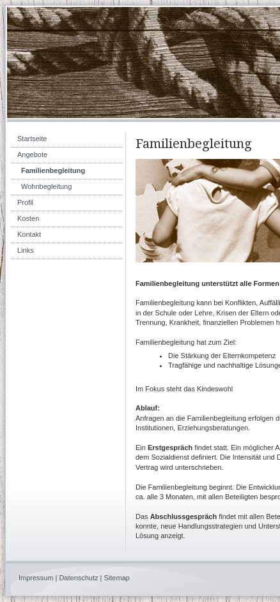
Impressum (36, 578)
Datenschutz (78, 578)
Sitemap (117, 578)
